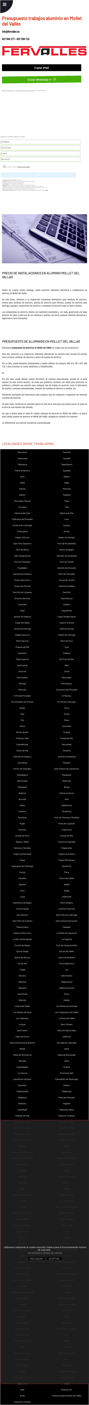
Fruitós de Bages (22, 945)
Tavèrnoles (22, 458)
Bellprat (22, 793)
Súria (66, 994)
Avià (67, 799)
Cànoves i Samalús (22, 848)
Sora (22, 890)
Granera (22, 811)
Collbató (66, 653)
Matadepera (22, 775)
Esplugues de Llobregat (22, 866)
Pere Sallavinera (66, 963)
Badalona (22, 1097)
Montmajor (67, 677)
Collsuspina (22, 531)
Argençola (66, 896)
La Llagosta (66, 939)
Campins (67, 750)
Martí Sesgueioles (22, 555)
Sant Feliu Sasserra (22, 543)
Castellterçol (67, 598)
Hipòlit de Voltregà (66, 635)
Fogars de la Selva (66, 854)
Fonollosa (22, 817)
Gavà (66, 1048)
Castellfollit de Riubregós (66, 1079)
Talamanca (22, 464)
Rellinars (22, 1103)
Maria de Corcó (22, 1036)
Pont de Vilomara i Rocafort (66, 817)
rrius (66, 519)
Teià (67, 507)
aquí (47, 190)
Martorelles (22, 781)
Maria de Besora (22, 470)
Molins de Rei (22, 732)
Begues (22, 884)
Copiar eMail (41, 67)
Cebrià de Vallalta (67, 586)
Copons (66, 525)
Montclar (22, 689)
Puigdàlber (22, 568)
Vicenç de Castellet (67, 841)
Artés (22, 1395)
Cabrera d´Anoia (66, 793)
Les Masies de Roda (22, 1012)
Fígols (22, 860)
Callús (22, 805)
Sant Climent (67, 1024)
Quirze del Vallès (66, 951)
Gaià (67, 665)
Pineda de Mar (66, 738)
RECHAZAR (36, 1258)
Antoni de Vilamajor (22, 768)
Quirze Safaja (22, 951)
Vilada (22, 969)
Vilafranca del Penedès (22, 519)
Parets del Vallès (66, 878)
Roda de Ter (66, 1389)
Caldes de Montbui (66, 537)
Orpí (22, 714)
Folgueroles (66, 848)
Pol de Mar (22, 963)
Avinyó (67, 531)
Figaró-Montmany (67, 860)
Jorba (66, 671)
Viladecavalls (22, 1091)
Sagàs (66, 890)
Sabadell (67, 927)
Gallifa (66, 884)
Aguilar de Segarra (22, 616)
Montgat (22, 683)
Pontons (22, 829)
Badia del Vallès (67, 1109)
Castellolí (22, 604)
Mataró (67, 1085)
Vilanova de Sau (66, 628)
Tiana (66, 501)
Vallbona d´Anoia (66, 988)
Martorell (67, 781)
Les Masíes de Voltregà (66, 1006)
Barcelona (22, 452)
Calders (66, 604)
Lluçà (22, 896)
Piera (66, 872)
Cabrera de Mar (67, 513)
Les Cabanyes (22, 1018)
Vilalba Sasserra (22, 635)
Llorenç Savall (22, 908)
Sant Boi (67, 592)
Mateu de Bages (66, 549)
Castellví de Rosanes (66, 568)
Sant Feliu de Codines (22, 921)
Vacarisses (22, 994)
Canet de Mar (22, 750)
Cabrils (22, 488)
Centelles (66, 726)
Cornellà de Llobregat (66, 1042)
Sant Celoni (22, 1030)
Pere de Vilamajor (22, 561)
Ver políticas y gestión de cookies (45, 1252)
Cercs (22, 726)
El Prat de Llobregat (66, 701)
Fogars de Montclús (22, 854)
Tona (66, 647)
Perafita (22, 878)
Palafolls (66, 495)
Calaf (22, 610)
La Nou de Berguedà (22, 939)
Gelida (22, 1048)
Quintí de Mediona (67, 957)
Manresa (67, 488)
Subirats (22, 1000)
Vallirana (22, 981)
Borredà (22, 799)
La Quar (22, 1024)
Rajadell (66, 1103)
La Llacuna (22, 1073)
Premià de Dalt (66, 1073)
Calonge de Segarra (22, 756)
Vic (66, 969)
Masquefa (66, 775)
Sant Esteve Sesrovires (67, 921)
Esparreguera (22, 659)
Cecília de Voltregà (22, 628)
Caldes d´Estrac (22, 537)
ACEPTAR (54, 1258)
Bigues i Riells (22, 841)
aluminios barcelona (8, 90)
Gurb (22, 476)
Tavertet (67, 452)
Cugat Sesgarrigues (66, 616)
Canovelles (67, 744)
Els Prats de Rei (66, 659)
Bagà (66, 482)
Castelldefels (22, 1067)
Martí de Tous (66, 641)
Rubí (22, 1389)
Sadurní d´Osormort (22, 933)
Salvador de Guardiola (67, 555)
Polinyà (66, 732)
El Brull (67, 1067)
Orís (22, 720)
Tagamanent (66, 464)
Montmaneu (22, 677)
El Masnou (66, 695)
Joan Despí (22, 762)
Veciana (22, 975)
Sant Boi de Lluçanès (22, 592)
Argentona (67, 829)
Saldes (67, 1000)
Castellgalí (22, 1109)
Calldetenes (66, 805)
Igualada (66, 470)
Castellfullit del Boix (22, 1079)
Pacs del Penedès (67, 1097)
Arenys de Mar (66, 835)
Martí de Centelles (66, 574)
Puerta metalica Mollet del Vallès (66, 1395)
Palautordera (22, 927)
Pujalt (22, 823)
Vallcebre (22, 988)
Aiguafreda (67, 610)
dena (66, 1061)
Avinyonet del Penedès (66, 689)
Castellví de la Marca (22, 574)
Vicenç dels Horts (22, 580)
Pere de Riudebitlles (66, 543)
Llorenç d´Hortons (66, 908)
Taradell (66, 458)
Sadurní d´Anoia (66, 622)
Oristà (66, 714)
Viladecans (67, 1091)
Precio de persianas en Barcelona (25, 90)
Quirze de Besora (22, 957)
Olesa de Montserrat (22, 1055)
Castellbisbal (22, 744)
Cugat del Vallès (22, 622)
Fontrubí (22, 671)
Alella (22, 482)
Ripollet (66, 762)
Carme (22, 872)
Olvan (66, 720)
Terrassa (22, 507)
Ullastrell (67, 1036)
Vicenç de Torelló (67, 580)
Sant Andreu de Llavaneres (66, 768)
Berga (66, 787)
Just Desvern (22, 915)
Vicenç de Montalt (22, 586)
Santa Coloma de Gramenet (22, 1042)
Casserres (66, 866)
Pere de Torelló (67, 561)
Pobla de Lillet (22, 738)
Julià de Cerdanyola (67, 756)
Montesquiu (66, 683)
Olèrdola (22, 1061)
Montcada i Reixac (22, 501)
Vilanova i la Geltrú (66, 1115)
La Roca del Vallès (67, 1018)
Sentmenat (22, 665)
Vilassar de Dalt (22, 1115)
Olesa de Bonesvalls (67, 1055)
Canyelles (22, 653)
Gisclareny (66, 811)
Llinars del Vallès (22, 1006)
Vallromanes (66, 975)
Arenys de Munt (22, 835)
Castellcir (22, 1085)
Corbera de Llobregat (22, 525)
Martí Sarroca (22, 641)
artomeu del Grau (22, 598)
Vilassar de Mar (22, 647)
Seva (66, 708)
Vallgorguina (66, 981)
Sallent (22, 495)
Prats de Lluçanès (66, 823)
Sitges (22, 708)
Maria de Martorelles (66, 1030)
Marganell (22, 787)
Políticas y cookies (22, 1401)
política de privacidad (24, 167)
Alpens (67, 476)
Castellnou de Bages (22, 902)
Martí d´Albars (66, 902)
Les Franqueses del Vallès (67, 1012)
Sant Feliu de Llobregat (66, 915)
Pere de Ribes (22, 549)
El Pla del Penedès (22, 695)
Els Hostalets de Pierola (22, 701)
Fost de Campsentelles (66, 945)
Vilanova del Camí (22, 513)
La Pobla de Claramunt (66, 933)
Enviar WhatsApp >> (41, 79)
